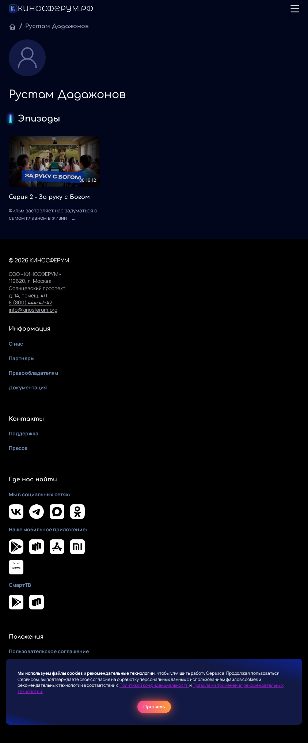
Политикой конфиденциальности (154, 685)
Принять (154, 706)
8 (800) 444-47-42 (30, 302)
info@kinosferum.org (33, 309)
